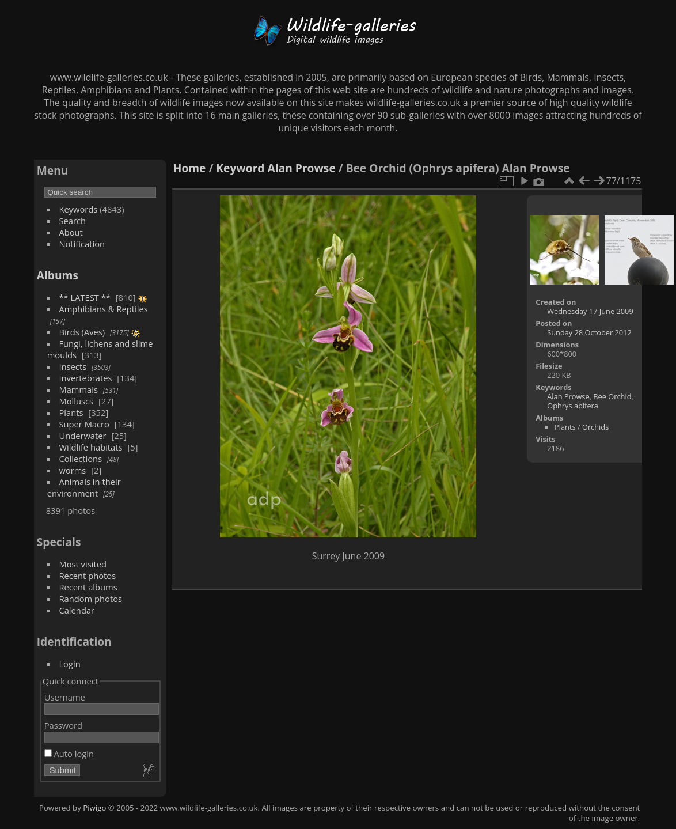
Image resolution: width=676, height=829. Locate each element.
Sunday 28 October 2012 (589, 332)
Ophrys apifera (572, 405)
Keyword (240, 168)
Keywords (78, 209)
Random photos (90, 598)
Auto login (69, 753)
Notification (82, 243)
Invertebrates (85, 378)
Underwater (82, 435)
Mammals (78, 389)
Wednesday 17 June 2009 (590, 311)
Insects (72, 366)
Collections (80, 458)
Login (69, 663)
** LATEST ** (85, 297)
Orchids (595, 427)
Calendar (76, 610)
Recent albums (88, 587)
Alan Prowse (302, 168)
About (70, 232)
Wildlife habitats (90, 447)
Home (189, 168)
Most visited (83, 564)
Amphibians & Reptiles (103, 309)
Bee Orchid (612, 396)
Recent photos (87, 575)
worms (72, 470)
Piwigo (94, 807)
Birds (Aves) (82, 332)
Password (63, 725)
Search (72, 220)
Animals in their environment (84, 487)
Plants (71, 412)
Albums (57, 275)
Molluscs (76, 401)
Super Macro (84, 424)
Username (64, 697)
